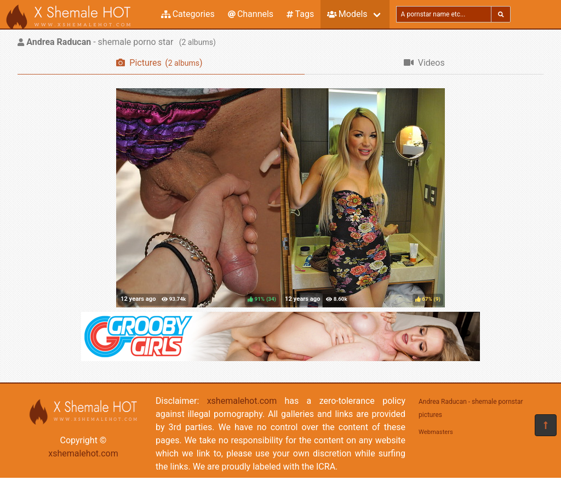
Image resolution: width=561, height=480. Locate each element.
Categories (188, 14)
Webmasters (436, 432)
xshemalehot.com (83, 453)
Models (347, 14)
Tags (300, 14)
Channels (250, 14)
